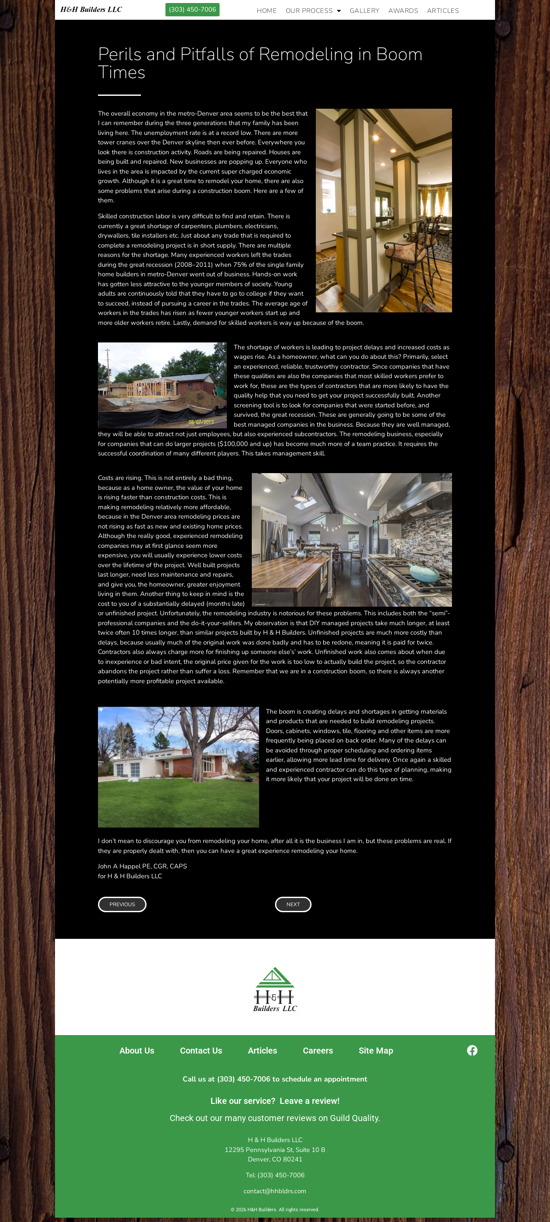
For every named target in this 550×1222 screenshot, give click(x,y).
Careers (318, 1050)
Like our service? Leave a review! (275, 1101)
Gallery (365, 10)
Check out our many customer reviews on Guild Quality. (275, 1118)
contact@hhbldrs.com (275, 1191)
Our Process (313, 10)
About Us (136, 1050)
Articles (443, 10)
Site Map (376, 1050)
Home (267, 10)
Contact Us (201, 1050)
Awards (403, 10)
